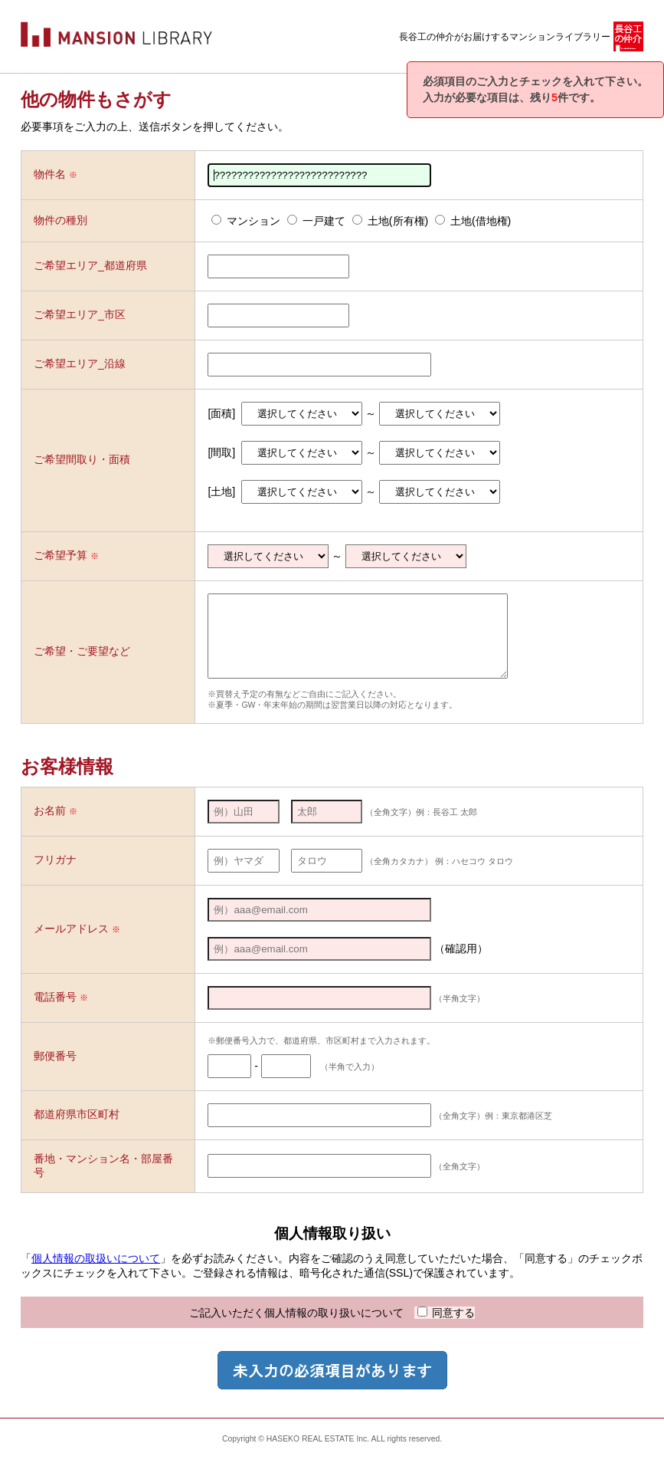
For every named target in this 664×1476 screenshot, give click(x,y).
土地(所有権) (390, 221)
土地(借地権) (473, 221)
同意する (446, 1329)
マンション (245, 221)
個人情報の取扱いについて (95, 1274)
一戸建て (316, 221)
